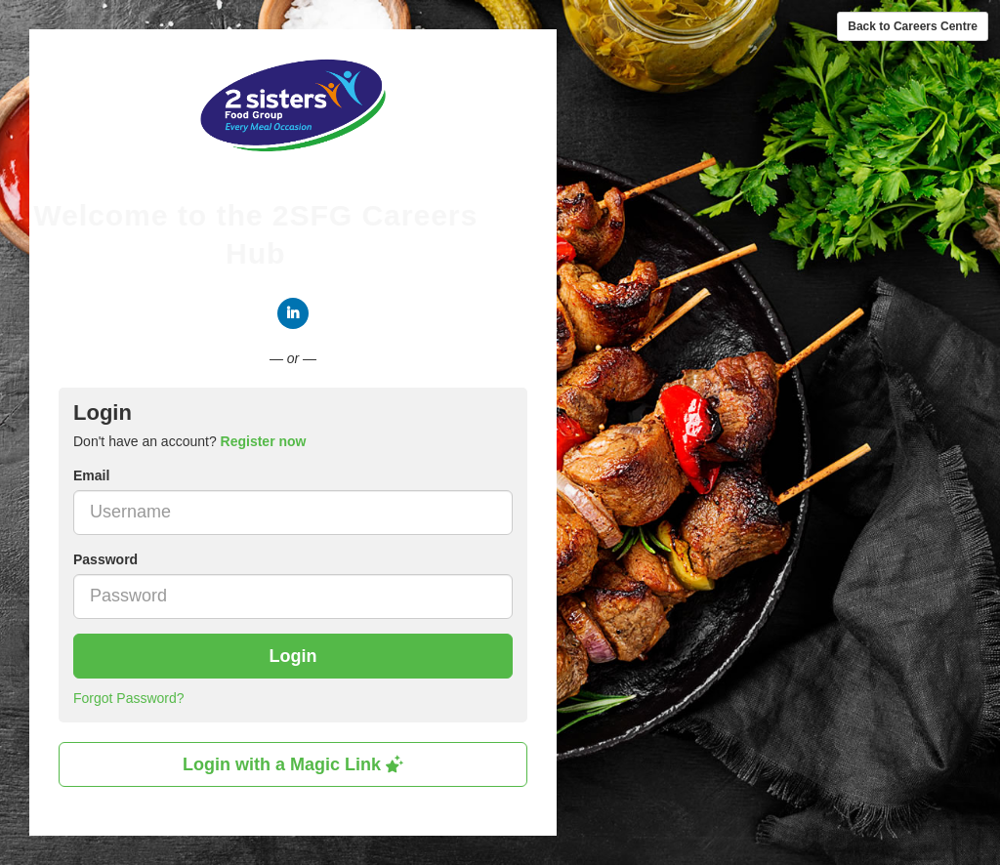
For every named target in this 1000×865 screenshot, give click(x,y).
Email (91, 475)
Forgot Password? (129, 698)
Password (105, 559)
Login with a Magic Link (293, 764)
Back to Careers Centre (913, 26)
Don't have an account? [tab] (189, 441)
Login (293, 656)
